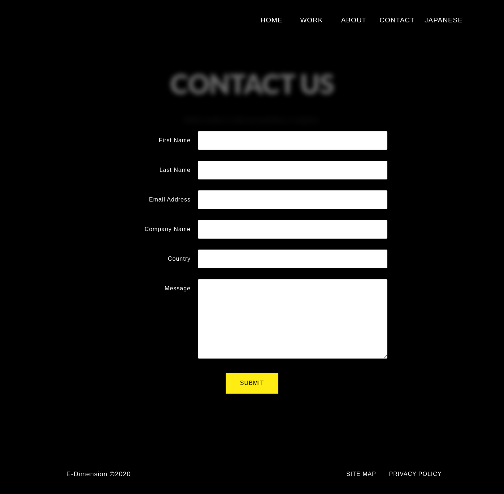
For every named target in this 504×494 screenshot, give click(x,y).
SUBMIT (252, 383)
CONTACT (396, 20)
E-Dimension (80, 18)
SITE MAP (361, 474)
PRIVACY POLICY (415, 474)
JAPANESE (444, 20)
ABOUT (353, 20)
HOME (272, 20)
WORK (311, 20)
